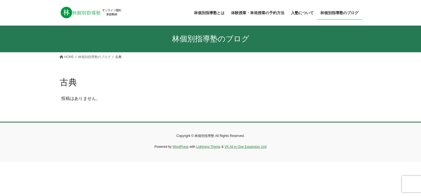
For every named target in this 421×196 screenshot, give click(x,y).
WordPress (181, 147)
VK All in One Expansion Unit (246, 147)
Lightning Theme (208, 147)
